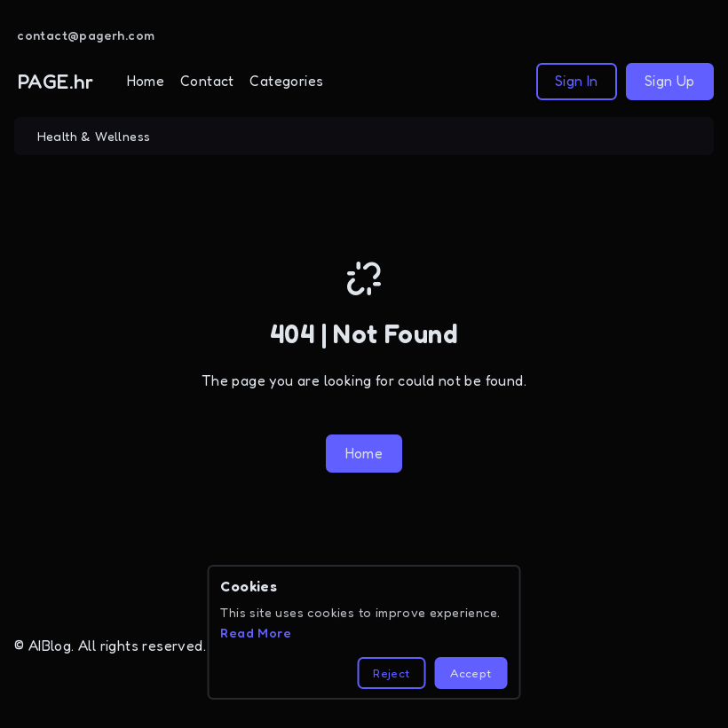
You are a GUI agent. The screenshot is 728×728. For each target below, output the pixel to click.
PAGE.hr (56, 81)
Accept (470, 673)
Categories (286, 81)
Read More (255, 632)
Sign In (576, 81)
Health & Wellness (94, 136)
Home (146, 81)
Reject (391, 673)
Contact (207, 81)
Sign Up (670, 81)
